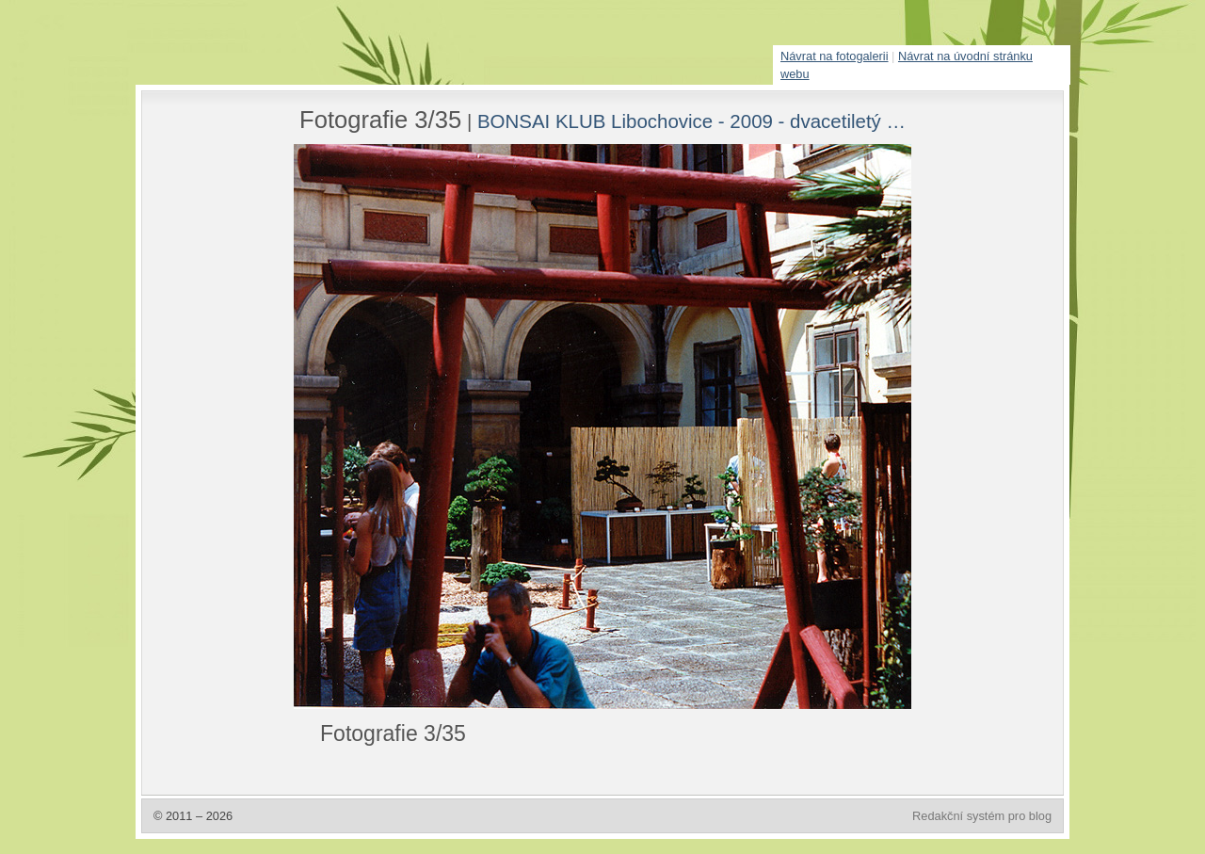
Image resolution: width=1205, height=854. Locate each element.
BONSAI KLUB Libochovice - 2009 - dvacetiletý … (691, 121)
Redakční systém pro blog (982, 816)
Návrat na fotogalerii (834, 56)
